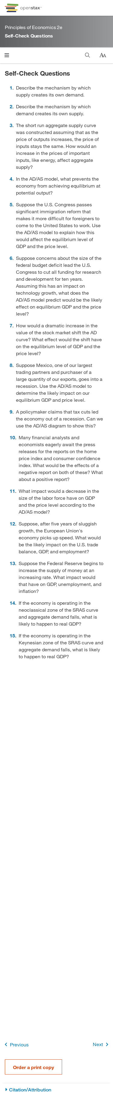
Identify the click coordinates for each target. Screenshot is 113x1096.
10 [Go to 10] (12, 437)
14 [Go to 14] (12, 603)
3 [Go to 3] (11, 125)
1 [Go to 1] (11, 87)
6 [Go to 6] (11, 258)
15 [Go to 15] (12, 635)
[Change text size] (102, 55)
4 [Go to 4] (11, 179)
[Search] (87, 55)
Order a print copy (33, 1067)
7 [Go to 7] (11, 325)
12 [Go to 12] (12, 523)
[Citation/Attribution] (56, 1090)
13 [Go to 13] (12, 563)
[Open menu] (7, 55)
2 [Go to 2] (11, 106)
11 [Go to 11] (12, 491)
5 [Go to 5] (11, 204)
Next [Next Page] (102, 1044)
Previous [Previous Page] (15, 1044)
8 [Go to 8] (11, 365)
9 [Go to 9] (11, 411)
